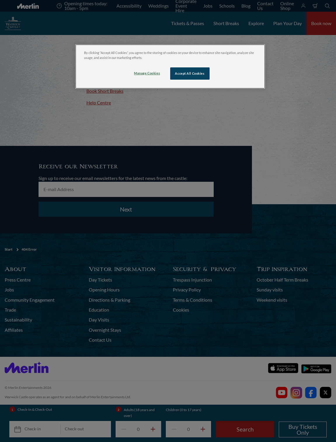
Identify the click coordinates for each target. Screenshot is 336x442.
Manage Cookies (147, 73)
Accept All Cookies (189, 73)
